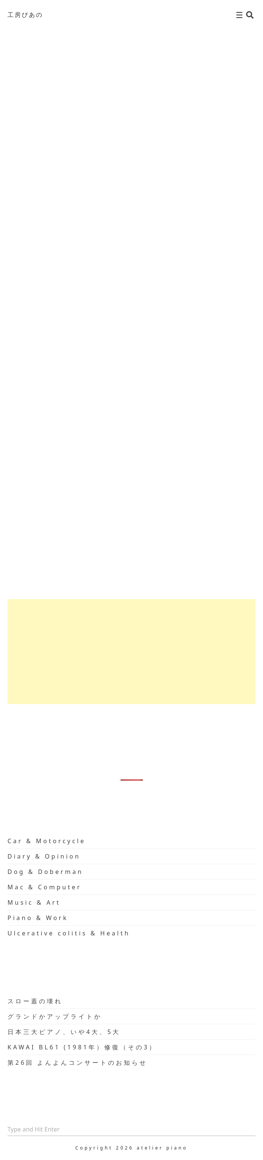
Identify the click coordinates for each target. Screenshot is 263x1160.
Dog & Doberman (45, 871)
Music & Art (34, 902)
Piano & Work (38, 918)
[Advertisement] (131, 651)
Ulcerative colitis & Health (69, 933)
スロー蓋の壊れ (35, 1001)
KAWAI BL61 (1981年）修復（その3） (82, 1047)
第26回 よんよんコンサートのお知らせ (77, 1062)
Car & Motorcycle (47, 841)
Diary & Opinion (44, 856)
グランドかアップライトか (55, 1016)
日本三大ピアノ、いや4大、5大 (64, 1032)
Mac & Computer (44, 887)
